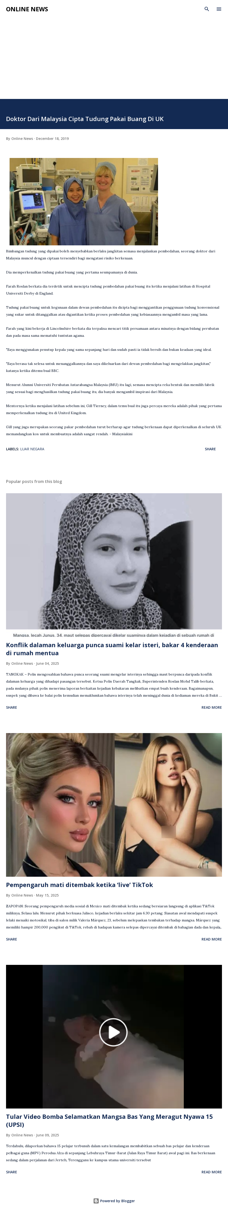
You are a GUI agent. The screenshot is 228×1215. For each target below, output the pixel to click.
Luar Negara (32, 449)
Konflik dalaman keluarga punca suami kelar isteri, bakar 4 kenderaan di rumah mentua (112, 649)
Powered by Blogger (114, 1200)
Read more (212, 707)
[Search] (207, 9)
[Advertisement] (114, 61)
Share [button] (210, 449)
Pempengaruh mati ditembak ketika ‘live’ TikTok (79, 884)
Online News (27, 9)
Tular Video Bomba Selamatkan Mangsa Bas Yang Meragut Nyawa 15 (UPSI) (109, 1120)
